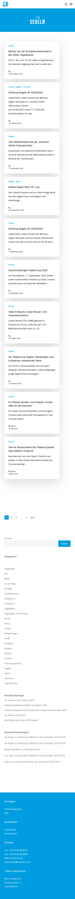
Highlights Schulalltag (15, 613)
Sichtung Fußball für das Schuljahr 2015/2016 (41, 737)
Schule (11, 45)
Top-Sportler (11, 683)
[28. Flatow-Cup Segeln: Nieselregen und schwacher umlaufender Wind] (31, 367)
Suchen (8, 538)
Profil (7, 638)
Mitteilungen (11, 633)
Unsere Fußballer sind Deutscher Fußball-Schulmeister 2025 (35, 710)
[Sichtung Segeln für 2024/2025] (31, 105)
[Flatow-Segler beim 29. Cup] (31, 196)
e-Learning (10, 583)
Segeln (19, 87)
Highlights (9, 608)
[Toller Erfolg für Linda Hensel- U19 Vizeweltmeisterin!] (31, 322)
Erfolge (8, 588)
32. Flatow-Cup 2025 (15, 715)
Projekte (8, 643)
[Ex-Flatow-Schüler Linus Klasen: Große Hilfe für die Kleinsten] (31, 413)
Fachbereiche (11, 593)
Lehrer (7, 628)
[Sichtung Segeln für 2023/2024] (31, 237)
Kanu (7, 623)
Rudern (8, 648)
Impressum (10, 829)
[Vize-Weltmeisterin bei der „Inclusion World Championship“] (31, 152)
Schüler (8, 658)
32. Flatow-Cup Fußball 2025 (19, 700)
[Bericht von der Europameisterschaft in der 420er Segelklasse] (31, 60)
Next (33, 517)
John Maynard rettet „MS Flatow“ (21, 720)
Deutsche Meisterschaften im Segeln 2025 (25, 705)
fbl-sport (12, 426)
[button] (71, 4)
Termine (27, 87)
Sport (18, 181)
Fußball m (9, 598)
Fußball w (9, 603)
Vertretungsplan (12, 809)
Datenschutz (10, 833)
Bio (6, 573)
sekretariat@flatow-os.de (17, 861)
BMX (6, 578)
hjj (9, 71)
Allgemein (9, 568)
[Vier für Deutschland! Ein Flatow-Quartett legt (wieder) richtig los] (31, 458)
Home (7, 618)
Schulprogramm (12, 663)
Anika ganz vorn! (31, 749)
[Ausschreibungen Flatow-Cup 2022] (31, 279)
